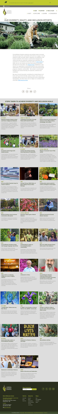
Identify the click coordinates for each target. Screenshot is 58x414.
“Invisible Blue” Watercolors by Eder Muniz (8, 308)
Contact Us (45, 412)
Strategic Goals (30, 400)
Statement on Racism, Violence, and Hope (28, 340)
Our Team (29, 403)
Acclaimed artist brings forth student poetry (8, 151)
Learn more (30, 2)
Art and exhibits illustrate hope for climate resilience (9, 184)
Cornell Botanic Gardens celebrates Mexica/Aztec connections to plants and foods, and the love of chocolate (48, 277)
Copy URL (34, 91)
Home (5, 18)
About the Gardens (31, 402)
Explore (37, 13)
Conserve (53, 13)
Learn (45, 13)
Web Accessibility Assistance (29, 412)
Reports (37, 402)
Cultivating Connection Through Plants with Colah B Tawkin (28, 120)
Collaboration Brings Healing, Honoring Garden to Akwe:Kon (28, 151)
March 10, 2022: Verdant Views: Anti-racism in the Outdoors (47, 245)
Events (24, 399)
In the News (37, 400)
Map (36, 11)
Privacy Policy (22, 412)
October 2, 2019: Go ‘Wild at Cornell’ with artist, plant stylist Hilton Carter (47, 309)
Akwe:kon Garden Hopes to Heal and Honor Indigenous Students (9, 120)
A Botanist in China (25, 275)
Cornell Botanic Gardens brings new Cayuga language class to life (9, 245)
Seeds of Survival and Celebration (29, 371)
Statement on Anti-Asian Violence (9, 370)
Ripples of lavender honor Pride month (47, 151)
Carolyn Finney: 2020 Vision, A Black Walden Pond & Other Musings (28, 185)
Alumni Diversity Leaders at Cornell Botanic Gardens (8, 340)
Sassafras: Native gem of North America (28, 215)
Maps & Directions (7, 407)
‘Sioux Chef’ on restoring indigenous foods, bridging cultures (7, 276)
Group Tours (24, 400)
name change (39, 62)
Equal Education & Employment (38, 412)
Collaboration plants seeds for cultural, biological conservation (47, 184)
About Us (29, 398)
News (36, 398)
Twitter (27, 91)
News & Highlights (38, 399)
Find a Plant (50, 11)
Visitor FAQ (24, 398)
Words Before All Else (45, 340)
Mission (29, 399)
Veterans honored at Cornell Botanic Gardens (47, 215)
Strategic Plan (31, 65)
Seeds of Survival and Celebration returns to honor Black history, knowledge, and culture (48, 121)
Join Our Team (30, 405)
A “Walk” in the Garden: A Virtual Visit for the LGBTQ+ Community (29, 308)
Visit (29, 13)
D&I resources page (23, 80)
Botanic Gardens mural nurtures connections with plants (9, 215)
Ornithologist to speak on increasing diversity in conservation (27, 246)
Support (42, 11)
